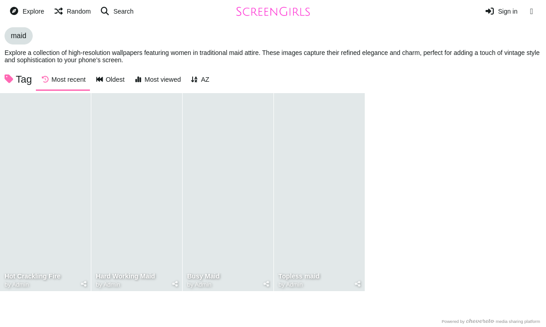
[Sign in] (501, 11)
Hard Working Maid (125, 276)
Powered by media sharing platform (491, 321)
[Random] (72, 11)
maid (18, 36)
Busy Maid (203, 276)
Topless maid (298, 276)
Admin (20, 284)
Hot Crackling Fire (32, 276)
